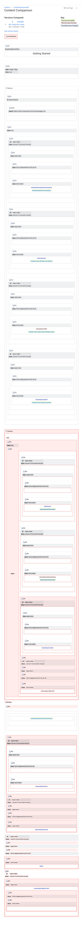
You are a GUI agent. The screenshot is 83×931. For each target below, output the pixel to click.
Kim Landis (12, 24)
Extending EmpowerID (21, 7)
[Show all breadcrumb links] (11, 7)
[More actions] (77, 8)
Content (7, 7)
